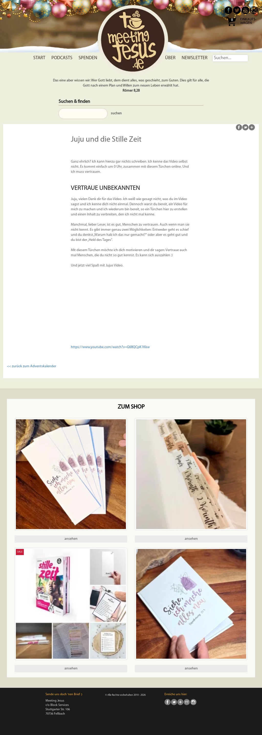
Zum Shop (131, 407)
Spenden (88, 58)
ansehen (71, 539)
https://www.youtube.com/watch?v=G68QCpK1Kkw (110, 347)
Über (170, 58)
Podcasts (61, 58)
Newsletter (195, 58)
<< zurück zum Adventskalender (31, 366)
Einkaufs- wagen (248, 21)
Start (39, 58)
